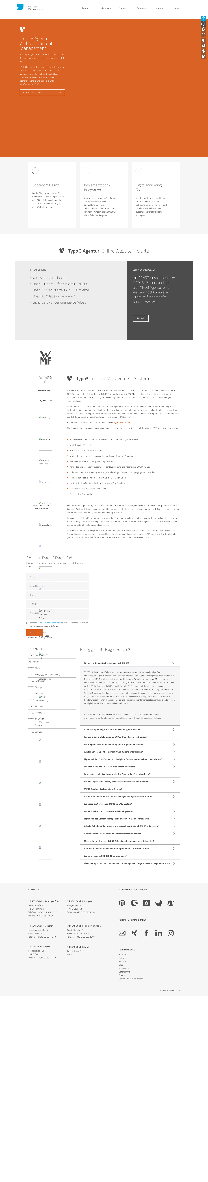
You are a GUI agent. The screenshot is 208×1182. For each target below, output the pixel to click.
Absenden (34, 824)
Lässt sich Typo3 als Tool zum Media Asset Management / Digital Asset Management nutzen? (127, 1055)
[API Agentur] (204, 59)
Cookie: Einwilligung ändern (131, 1170)
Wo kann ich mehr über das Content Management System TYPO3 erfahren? (118, 988)
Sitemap (122, 1167)
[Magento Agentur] (204, 39)
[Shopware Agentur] (204, 32)
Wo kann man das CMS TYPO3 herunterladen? (105, 1048)
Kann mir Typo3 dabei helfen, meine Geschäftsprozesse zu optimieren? (116, 973)
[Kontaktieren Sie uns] (204, 26)
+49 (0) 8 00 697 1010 (84, 1104)
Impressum (124, 1160)
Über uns (141, 509)
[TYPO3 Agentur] (204, 66)
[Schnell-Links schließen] (204, 19)
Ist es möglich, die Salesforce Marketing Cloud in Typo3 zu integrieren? (117, 966)
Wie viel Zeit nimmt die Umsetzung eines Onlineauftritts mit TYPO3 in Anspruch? (121, 1018)
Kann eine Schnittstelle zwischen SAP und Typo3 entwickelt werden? (115, 929)
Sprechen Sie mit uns (32, 93)
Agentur (85, 10)
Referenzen (142, 10)
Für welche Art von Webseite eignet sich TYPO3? (106, 855)
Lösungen (122, 10)
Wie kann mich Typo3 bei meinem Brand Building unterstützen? (113, 944)
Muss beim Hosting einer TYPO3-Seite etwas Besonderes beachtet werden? (119, 1033)
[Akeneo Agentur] (204, 53)
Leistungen (105, 10)
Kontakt (177, 10)
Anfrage (122, 1150)
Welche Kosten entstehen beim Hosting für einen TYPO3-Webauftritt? (116, 1040)
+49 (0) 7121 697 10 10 (46, 1104)
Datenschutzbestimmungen (50, 813)
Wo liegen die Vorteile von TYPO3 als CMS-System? (108, 996)
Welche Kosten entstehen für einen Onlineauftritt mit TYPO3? (112, 1025)
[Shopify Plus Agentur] (204, 46)
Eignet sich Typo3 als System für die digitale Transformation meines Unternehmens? (123, 951)
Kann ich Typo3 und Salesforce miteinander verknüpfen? (110, 958)
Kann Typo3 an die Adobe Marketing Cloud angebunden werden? (114, 936)
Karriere (160, 10)
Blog (121, 1157)
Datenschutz (124, 1164)
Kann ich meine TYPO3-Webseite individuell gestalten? (109, 1003)
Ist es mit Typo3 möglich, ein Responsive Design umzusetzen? (112, 921)
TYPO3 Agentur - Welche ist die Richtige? (103, 981)
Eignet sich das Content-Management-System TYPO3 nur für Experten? (117, 1010)
